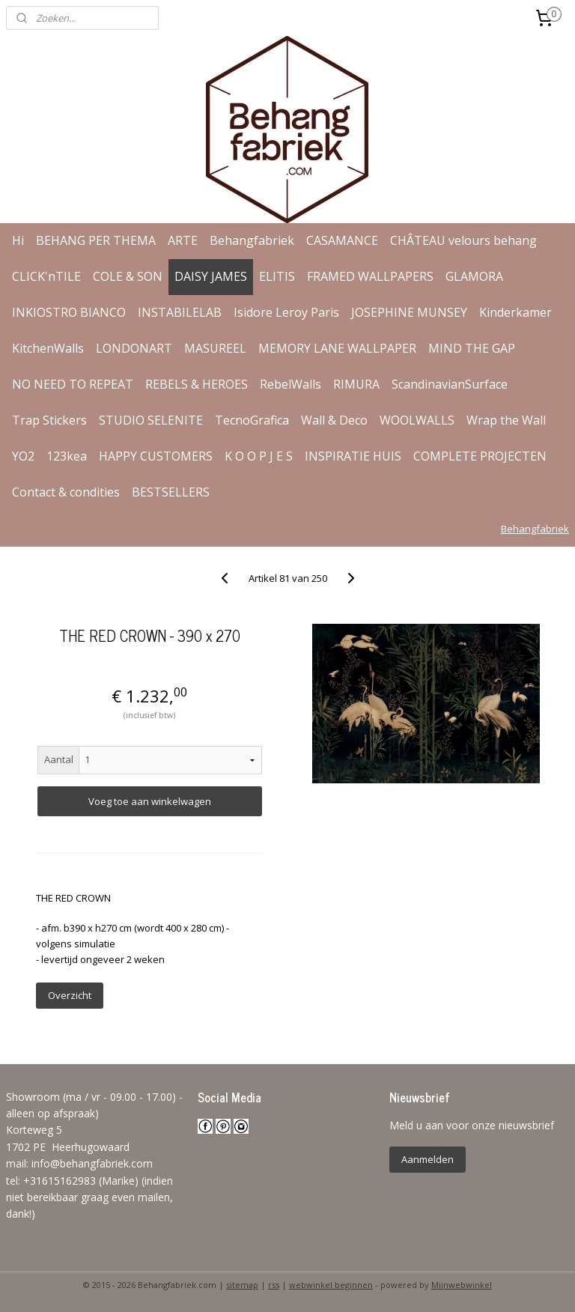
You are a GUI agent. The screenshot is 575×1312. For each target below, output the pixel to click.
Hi (18, 240)
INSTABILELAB (180, 312)
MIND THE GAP (471, 348)
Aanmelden (427, 1159)
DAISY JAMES (210, 276)
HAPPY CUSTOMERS (156, 456)
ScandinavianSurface (450, 384)
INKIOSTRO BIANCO (69, 312)
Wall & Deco (334, 420)
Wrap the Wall (506, 420)
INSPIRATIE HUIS (353, 456)
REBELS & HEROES (196, 384)
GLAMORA (474, 276)
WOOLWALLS (417, 420)
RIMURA (356, 384)
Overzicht (69, 995)
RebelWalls (290, 384)
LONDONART (134, 348)
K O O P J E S (259, 456)
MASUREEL (215, 348)
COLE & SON (127, 276)
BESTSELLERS (171, 492)
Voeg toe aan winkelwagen (149, 801)
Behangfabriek (252, 240)
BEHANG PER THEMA (96, 240)
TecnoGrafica (252, 420)
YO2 (23, 456)
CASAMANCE (342, 240)
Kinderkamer (515, 312)
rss (273, 1284)
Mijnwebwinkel (461, 1284)
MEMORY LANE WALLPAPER (337, 348)
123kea (66, 456)
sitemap (242, 1284)
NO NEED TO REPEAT (72, 384)
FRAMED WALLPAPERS (370, 276)
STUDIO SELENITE (151, 420)
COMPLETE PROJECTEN (480, 456)
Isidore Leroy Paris (286, 312)
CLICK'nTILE (46, 276)
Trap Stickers (49, 420)
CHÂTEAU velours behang (463, 240)
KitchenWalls (48, 348)
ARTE (183, 240)
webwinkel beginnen (331, 1284)
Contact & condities (66, 492)
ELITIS (277, 276)
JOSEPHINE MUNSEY (409, 312)
